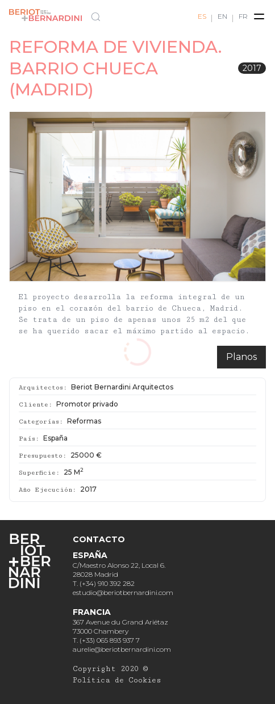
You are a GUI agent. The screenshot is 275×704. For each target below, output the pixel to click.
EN (222, 16)
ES (202, 16)
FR (243, 16)
